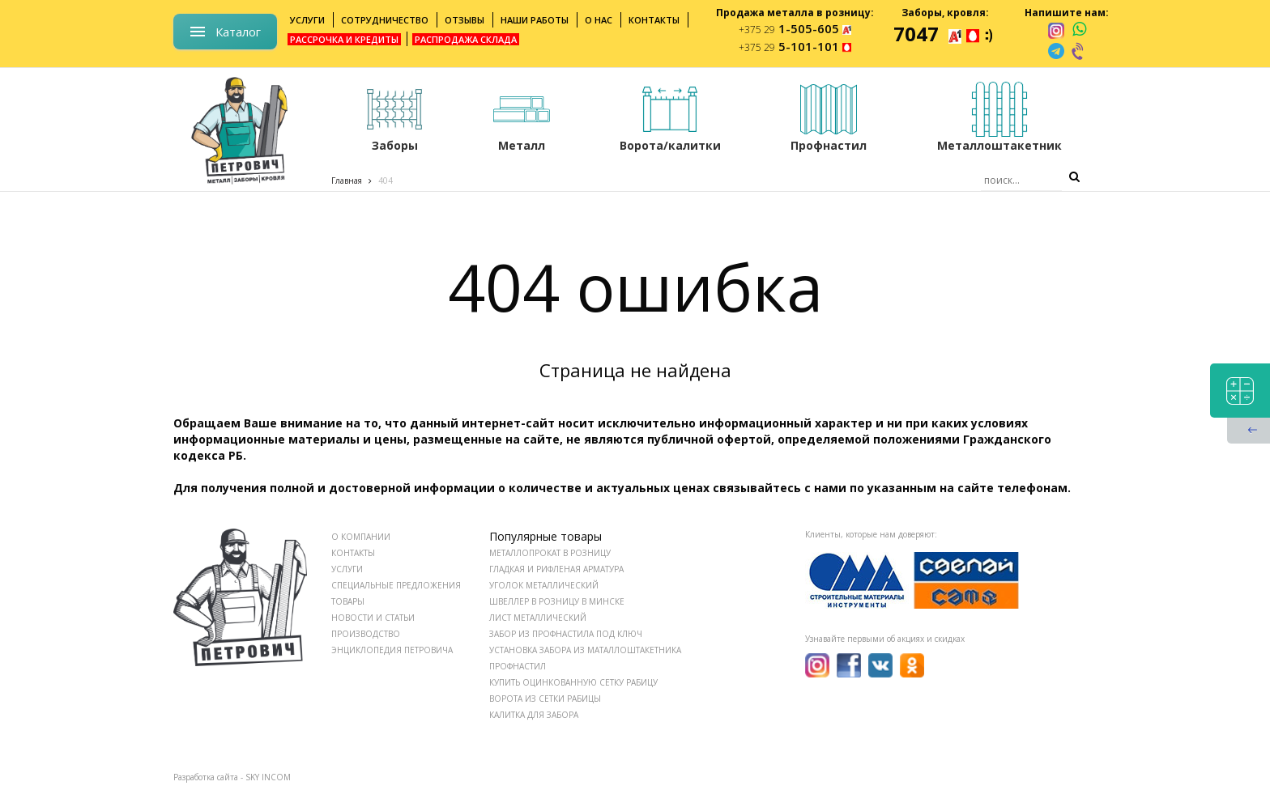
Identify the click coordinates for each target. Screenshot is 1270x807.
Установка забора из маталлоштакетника (585, 650)
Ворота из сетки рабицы (545, 698)
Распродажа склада (465, 39)
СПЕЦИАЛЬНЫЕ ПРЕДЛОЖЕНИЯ (396, 585)
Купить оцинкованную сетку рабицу (573, 682)
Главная (346, 180)
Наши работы (534, 20)
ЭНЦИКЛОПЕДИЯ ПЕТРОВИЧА (392, 650)
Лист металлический (537, 617)
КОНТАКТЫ (353, 553)
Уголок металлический (544, 585)
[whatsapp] (1079, 30)
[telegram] (1056, 51)
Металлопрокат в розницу (550, 553)
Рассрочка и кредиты (344, 39)
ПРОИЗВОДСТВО (365, 633)
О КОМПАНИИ (360, 536)
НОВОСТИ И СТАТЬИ (373, 617)
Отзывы (464, 20)
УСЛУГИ (347, 569)
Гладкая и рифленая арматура (556, 569)
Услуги (307, 20)
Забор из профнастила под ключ (565, 633)
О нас (598, 20)
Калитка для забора (533, 714)
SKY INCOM (268, 777)
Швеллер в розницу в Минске (556, 601)
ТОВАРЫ (347, 601)
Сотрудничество (385, 20)
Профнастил (517, 666)
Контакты (654, 20)
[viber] (1078, 51)
